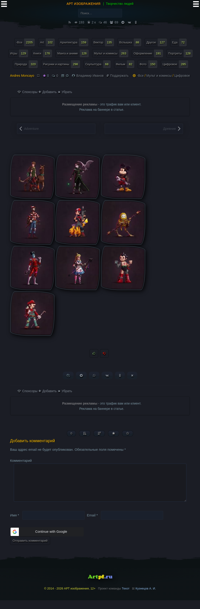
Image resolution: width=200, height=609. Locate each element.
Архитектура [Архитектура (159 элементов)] (74, 42)
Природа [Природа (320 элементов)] (26, 64)
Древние (169, 128)
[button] (47, 540)
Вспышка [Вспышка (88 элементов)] (130, 42)
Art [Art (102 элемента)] (47, 42)
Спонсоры (27, 92)
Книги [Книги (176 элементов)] (42, 53)
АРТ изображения (83, 4)
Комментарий (21, 462)
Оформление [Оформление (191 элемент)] (148, 53)
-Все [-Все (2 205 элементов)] (25, 42)
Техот (125, 597)
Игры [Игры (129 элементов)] (19, 53)
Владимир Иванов (90, 75)
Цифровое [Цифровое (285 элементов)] (175, 64)
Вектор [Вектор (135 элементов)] (104, 42)
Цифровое (182, 75)
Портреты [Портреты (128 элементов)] (180, 53)
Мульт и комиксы (159, 75)
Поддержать (118, 75)
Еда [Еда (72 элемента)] (179, 42)
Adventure (31, 128)
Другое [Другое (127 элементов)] (156, 42)
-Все (140, 75)
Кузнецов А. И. (146, 597)
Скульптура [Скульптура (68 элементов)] (98, 64)
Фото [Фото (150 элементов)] (148, 64)
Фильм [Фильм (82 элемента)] (125, 64)
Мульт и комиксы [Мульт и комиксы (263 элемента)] (111, 53)
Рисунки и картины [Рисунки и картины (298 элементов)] (61, 64)
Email (92, 524)
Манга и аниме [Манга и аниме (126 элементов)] (73, 53)
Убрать (65, 92)
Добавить (48, 92)
